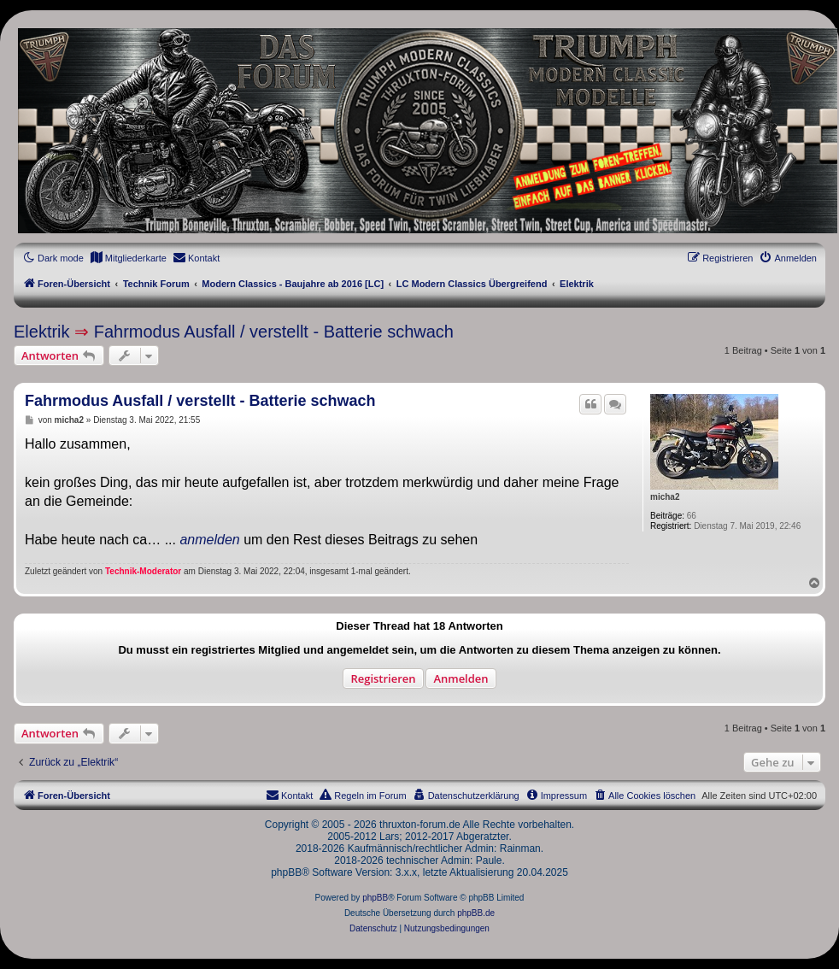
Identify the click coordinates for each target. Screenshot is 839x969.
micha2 (664, 497)
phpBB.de (476, 913)
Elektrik (42, 331)
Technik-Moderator (143, 571)
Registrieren (382, 678)
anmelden (209, 539)
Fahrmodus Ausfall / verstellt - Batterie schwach (274, 331)
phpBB (375, 897)
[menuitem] (128, 258)
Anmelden (460, 678)
